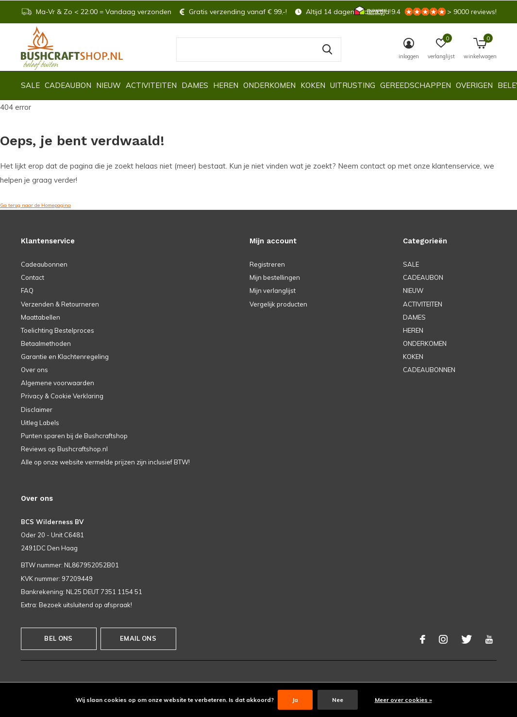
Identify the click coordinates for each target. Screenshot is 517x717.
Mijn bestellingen (275, 277)
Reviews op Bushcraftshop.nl (64, 449)
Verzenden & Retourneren (60, 304)
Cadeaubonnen (44, 264)
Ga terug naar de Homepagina (35, 205)
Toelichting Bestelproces (57, 330)
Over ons (34, 370)
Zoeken (327, 49)
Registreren (267, 264)
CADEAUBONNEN (429, 370)
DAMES (195, 85)
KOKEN (312, 85)
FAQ (27, 290)
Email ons (138, 638)
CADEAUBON (68, 85)
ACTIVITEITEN (151, 85)
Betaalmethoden (46, 343)
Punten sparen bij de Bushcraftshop (74, 436)
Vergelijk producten (278, 304)
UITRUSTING (352, 85)
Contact (32, 277)
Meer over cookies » (403, 699)
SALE (30, 85)
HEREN (225, 85)
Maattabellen (40, 317)
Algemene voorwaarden (57, 383)
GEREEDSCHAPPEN (415, 85)
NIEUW (108, 85)
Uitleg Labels (40, 423)
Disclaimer (36, 409)
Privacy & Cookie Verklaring (62, 396)
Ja (295, 699)
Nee (337, 699)
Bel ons (58, 638)
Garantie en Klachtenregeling (65, 356)
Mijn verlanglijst (273, 290)
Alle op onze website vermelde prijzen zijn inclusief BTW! (105, 462)
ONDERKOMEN (269, 85)
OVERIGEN (474, 85)
